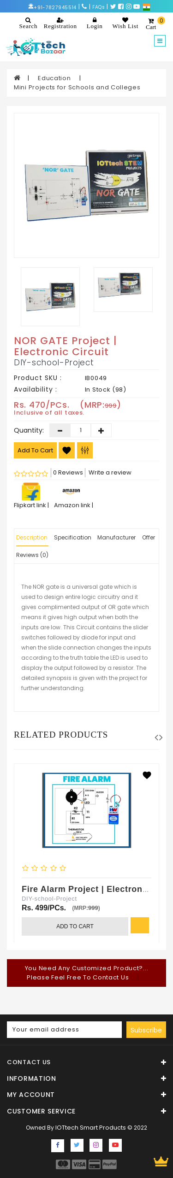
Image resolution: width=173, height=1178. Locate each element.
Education (55, 78)
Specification (72, 537)
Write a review (110, 472)
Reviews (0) (32, 555)
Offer (148, 537)
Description (32, 537)
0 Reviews (68, 472)
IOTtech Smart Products (90, 1127)
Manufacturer (116, 537)
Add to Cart (35, 450)
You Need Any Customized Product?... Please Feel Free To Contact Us (87, 973)
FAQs (98, 7)
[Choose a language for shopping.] (146, 6)
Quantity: (27, 430)
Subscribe (146, 1030)
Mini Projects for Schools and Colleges (77, 87)
